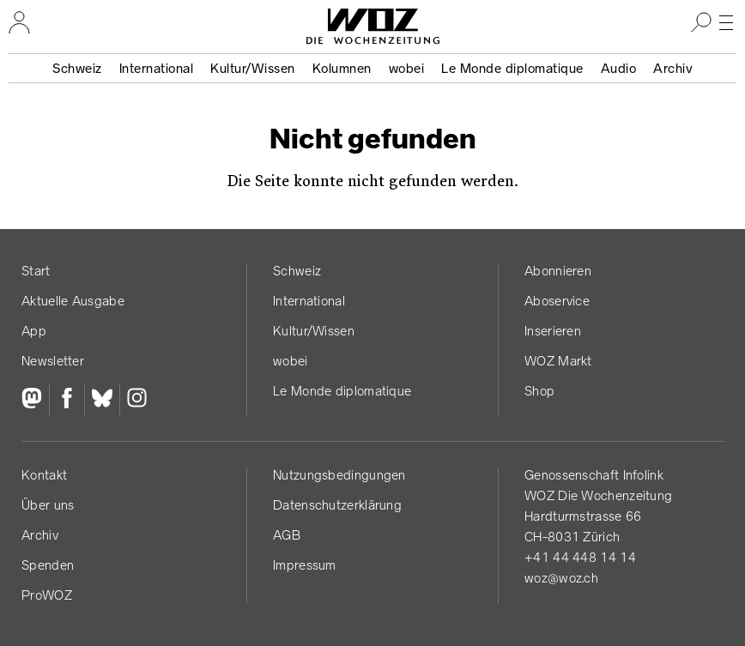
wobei (407, 68)
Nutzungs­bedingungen (339, 475)
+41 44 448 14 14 (580, 557)
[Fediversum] (35, 399)
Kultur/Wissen (252, 68)
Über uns (47, 505)
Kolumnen (342, 68)
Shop (539, 390)
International (156, 68)
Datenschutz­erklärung (337, 505)
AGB (286, 535)
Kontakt (44, 475)
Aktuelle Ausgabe (72, 300)
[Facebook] (66, 399)
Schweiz (77, 68)
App (33, 330)
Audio (619, 68)
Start (36, 270)
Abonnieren (557, 270)
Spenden (47, 565)
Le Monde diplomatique (512, 68)
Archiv (673, 68)
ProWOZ (46, 595)
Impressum (304, 565)
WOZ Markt (558, 360)
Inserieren (552, 330)
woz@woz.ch (561, 578)
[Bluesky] (101, 399)
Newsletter (52, 360)
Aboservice (557, 300)
